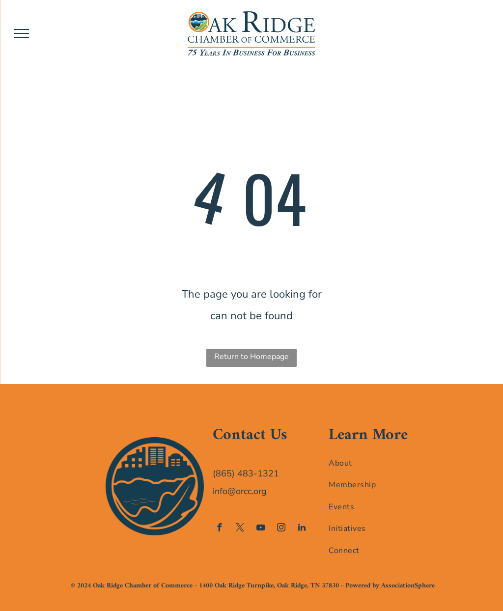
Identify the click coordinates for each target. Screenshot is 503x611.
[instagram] (281, 528)
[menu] (21, 33)
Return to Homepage (251, 356)
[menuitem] (369, 462)
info (220, 491)
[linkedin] (301, 528)
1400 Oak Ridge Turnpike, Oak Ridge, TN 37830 (269, 586)
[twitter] (239, 528)
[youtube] (260, 528)
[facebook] (219, 528)
